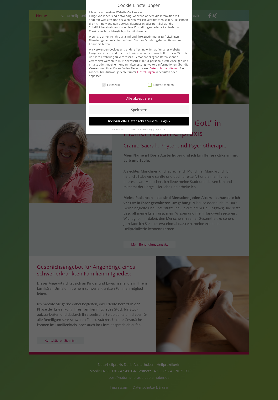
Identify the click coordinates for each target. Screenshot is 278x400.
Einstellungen (146, 70)
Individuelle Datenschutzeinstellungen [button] (139, 119)
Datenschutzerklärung (164, 66)
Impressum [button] (160, 127)
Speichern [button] (139, 107)
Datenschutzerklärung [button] (141, 127)
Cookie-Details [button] (119, 127)
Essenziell (111, 83)
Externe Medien (161, 83)
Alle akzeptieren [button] (139, 96)
